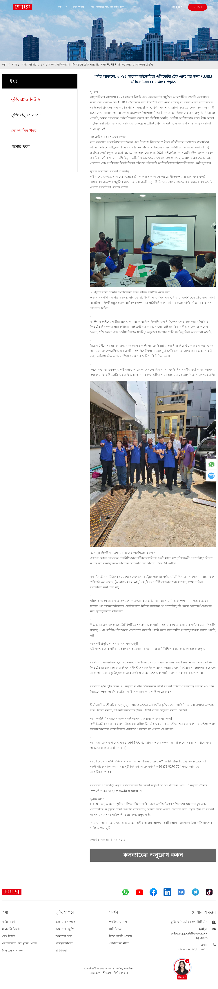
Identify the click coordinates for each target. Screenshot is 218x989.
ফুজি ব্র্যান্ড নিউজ (25, 99)
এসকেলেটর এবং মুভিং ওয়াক (19, 943)
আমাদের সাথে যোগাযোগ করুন (112, 7)
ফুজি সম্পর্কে (80, 7)
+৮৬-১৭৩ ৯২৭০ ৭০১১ (193, 947)
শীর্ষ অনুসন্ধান (121, 973)
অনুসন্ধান (197, 7)
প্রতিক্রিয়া (61, 950)
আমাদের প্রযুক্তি (65, 929)
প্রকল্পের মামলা (64, 943)
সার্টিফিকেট (115, 929)
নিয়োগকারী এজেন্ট (120, 936)
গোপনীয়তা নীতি (119, 943)
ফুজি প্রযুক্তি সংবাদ (26, 115)
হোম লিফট (8, 936)
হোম (59, 7)
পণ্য (67, 7)
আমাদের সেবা (64, 936)
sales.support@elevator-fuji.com (189, 933)
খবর (92, 7)
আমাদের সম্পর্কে (65, 921)
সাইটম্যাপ (95, 973)
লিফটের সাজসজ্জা (13, 950)
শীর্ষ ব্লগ (107, 973)
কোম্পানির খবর (23, 131)
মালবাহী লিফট (11, 929)
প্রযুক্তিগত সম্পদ (118, 921)
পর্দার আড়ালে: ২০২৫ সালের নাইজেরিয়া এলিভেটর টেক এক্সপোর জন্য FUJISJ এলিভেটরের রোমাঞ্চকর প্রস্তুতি (87, 64)
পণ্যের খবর (20, 146)
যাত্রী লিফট (9, 921)
